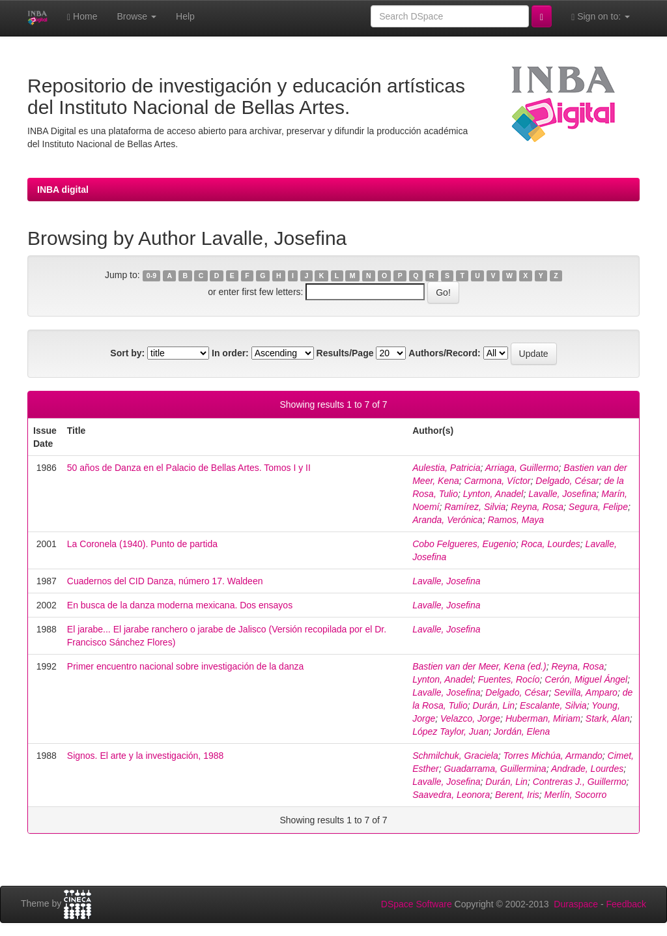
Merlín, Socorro (576, 794)
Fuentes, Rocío (509, 679)
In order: (230, 353)
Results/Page (345, 353)
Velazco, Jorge (470, 718)
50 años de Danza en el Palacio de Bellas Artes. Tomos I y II (189, 467)
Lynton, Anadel (493, 494)
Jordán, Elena (522, 731)
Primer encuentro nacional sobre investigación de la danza (185, 666)
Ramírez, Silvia (474, 507)
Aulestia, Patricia (446, 467)
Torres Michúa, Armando (552, 755)
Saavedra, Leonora (451, 794)
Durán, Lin (494, 705)
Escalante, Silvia (553, 705)
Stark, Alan (608, 718)
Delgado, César (567, 480)
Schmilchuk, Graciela (455, 755)
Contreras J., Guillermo (580, 781)
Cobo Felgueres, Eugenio (464, 544)
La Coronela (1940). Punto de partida (142, 544)
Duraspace (576, 904)
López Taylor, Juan (450, 731)
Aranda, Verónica (447, 520)
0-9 (151, 275)
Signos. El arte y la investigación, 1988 (145, 755)
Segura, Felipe (598, 507)
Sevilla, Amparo (585, 692)
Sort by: (127, 353)
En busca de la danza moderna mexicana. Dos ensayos (179, 605)
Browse (136, 16)
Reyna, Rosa (537, 507)
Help (185, 16)
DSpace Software (416, 904)
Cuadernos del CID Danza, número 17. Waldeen (165, 581)
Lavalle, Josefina (562, 494)
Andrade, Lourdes (587, 768)
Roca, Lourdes (550, 544)
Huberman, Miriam (542, 718)
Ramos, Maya (516, 520)
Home (82, 16)
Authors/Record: (444, 353)
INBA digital (63, 189)
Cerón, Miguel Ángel (586, 679)
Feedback (626, 904)
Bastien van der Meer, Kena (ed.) (479, 666)
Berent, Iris (517, 794)
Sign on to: (600, 16)
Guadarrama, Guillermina (495, 768)
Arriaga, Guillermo (522, 467)
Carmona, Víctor (497, 480)
